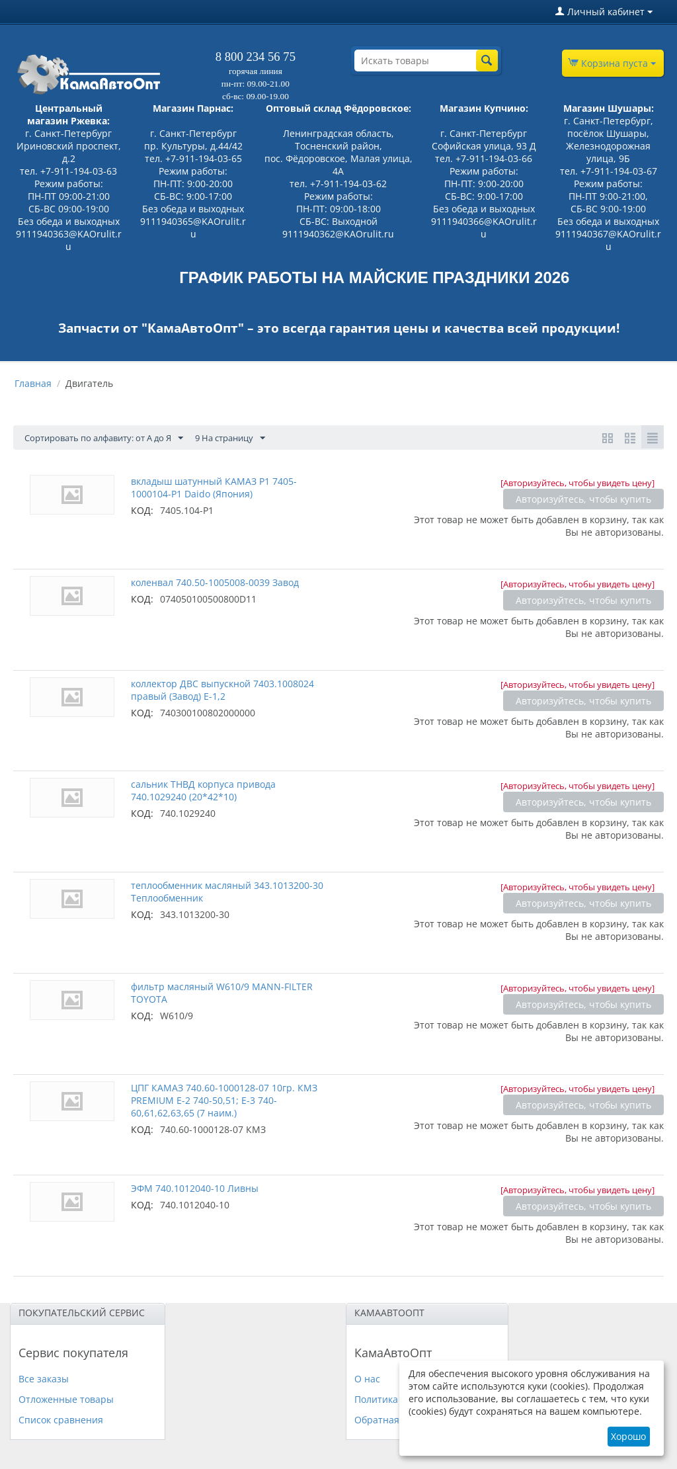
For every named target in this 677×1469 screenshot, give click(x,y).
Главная (33, 383)
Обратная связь (390, 1419)
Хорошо (628, 1436)
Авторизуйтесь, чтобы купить (583, 499)
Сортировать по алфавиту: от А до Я (112, 438)
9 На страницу (251, 438)
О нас (367, 1378)
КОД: (142, 510)
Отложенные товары (66, 1399)
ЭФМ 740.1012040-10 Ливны (195, 1188)
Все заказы (44, 1378)
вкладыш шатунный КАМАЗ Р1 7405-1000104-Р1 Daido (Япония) (214, 487)
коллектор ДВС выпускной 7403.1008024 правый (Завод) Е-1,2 (222, 689)
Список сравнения (61, 1419)
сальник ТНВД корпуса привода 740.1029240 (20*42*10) (203, 790)
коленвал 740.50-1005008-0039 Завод (215, 582)
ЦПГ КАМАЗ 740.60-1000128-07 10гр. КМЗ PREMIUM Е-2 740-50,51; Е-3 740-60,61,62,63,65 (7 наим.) (224, 1100)
